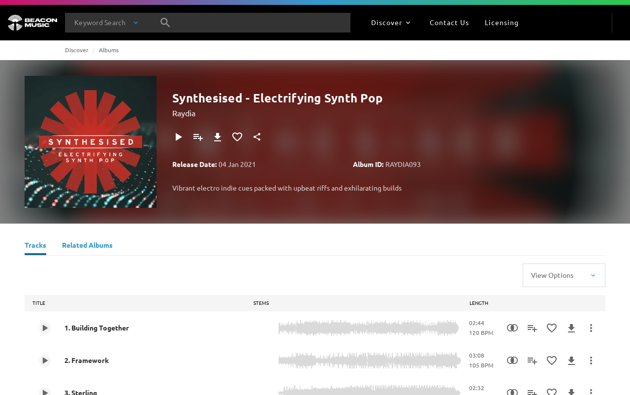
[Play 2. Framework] (45, 360)
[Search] (165, 23)
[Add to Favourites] (237, 137)
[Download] (217, 137)
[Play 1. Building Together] (45, 328)
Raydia (183, 113)
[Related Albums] (87, 246)
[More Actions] (591, 328)
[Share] (257, 137)
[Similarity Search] (512, 328)
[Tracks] (35, 246)
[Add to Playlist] (198, 137)
